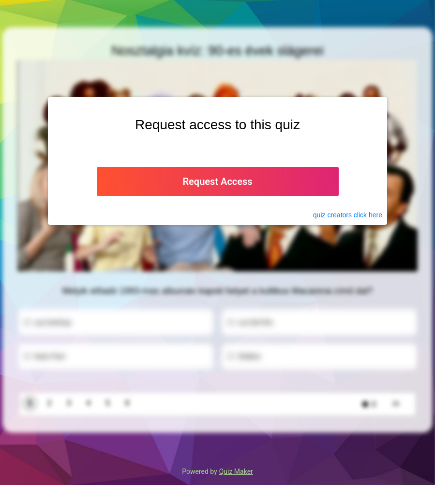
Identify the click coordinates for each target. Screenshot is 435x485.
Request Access (217, 181)
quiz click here (347, 215)
